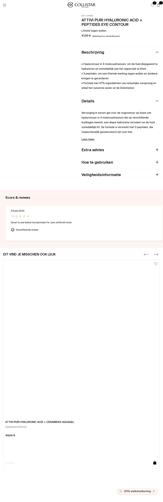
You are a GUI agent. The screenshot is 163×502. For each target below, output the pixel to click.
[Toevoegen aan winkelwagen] (155, 463)
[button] (152, 5)
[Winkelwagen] (158, 5)
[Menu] (4, 5)
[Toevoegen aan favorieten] (156, 264)
